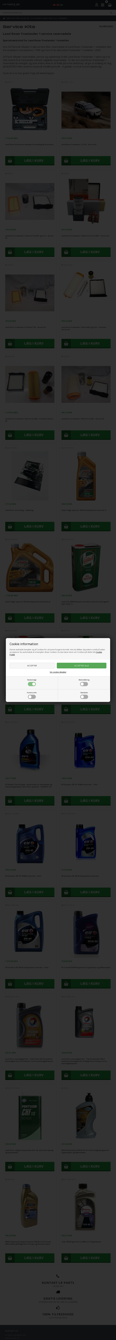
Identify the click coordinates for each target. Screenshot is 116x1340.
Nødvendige (31, 682)
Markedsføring (84, 682)
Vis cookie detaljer (58, 672)
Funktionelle (32, 695)
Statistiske (84, 695)
